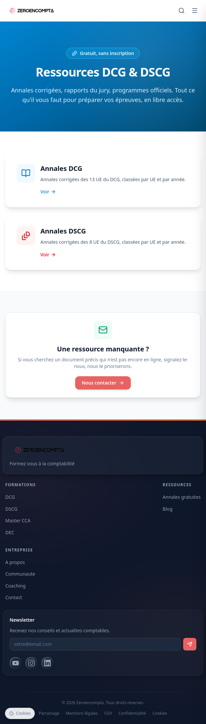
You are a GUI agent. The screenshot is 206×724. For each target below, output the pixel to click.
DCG (10, 497)
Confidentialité (132, 713)
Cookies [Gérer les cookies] (19, 713)
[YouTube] (16, 663)
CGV (108, 713)
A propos (15, 562)
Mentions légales (82, 713)
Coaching (15, 586)
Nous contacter (103, 383)
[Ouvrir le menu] (195, 11)
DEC (9, 532)
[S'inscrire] (189, 644)
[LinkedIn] (47, 663)
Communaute (20, 574)
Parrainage (49, 713)
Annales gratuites (182, 497)
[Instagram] (31, 663)
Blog (168, 509)
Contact (13, 597)
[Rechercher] (181, 11)
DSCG (11, 509)
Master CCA (17, 520)
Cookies (160, 713)
